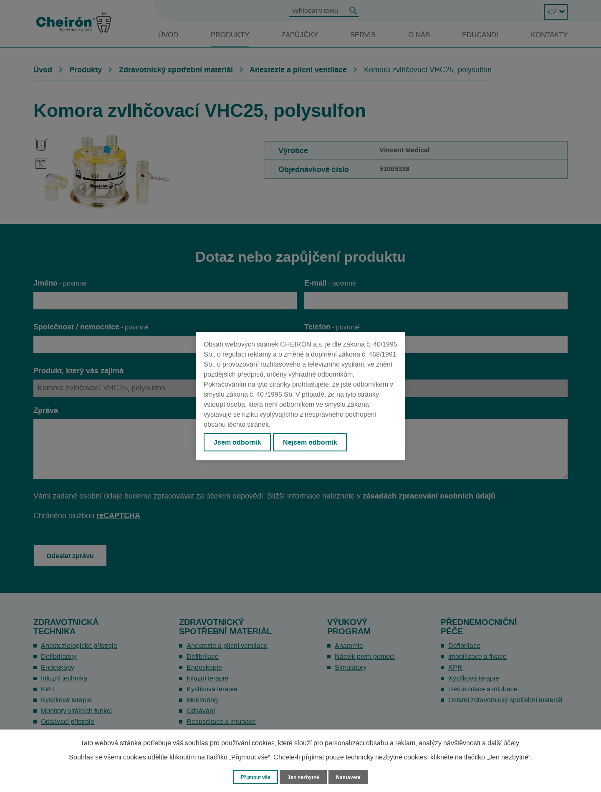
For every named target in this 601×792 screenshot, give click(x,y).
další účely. (503, 743)
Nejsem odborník (313, 442)
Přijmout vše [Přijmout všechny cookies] (253, 776)
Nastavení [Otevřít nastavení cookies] (351, 776)
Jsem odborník (238, 442)
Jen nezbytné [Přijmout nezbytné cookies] (304, 776)
